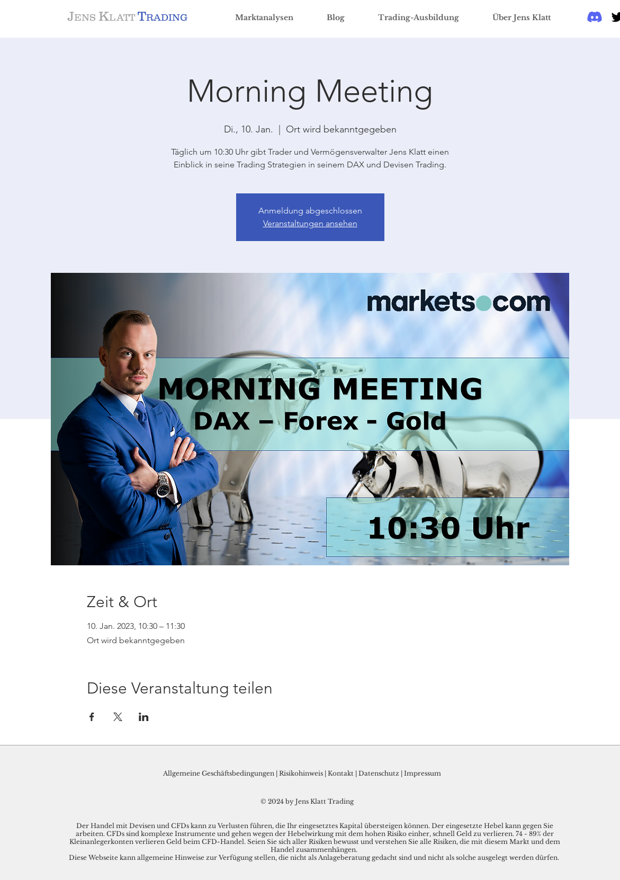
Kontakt (341, 773)
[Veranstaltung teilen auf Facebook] (92, 717)
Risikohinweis (301, 773)
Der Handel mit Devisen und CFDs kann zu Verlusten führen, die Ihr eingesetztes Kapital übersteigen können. (254, 826)
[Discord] (595, 17)
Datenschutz (378, 773)
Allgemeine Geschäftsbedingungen (218, 773)
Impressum (422, 773)
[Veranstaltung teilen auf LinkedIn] (144, 717)
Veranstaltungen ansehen (310, 223)
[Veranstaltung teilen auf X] (118, 717)
